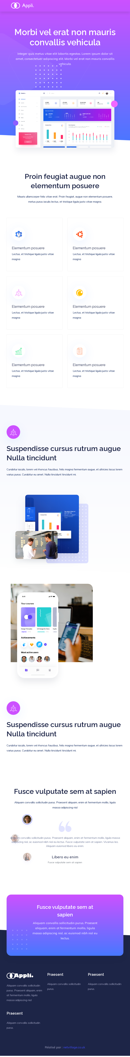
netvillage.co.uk (74, 1048)
